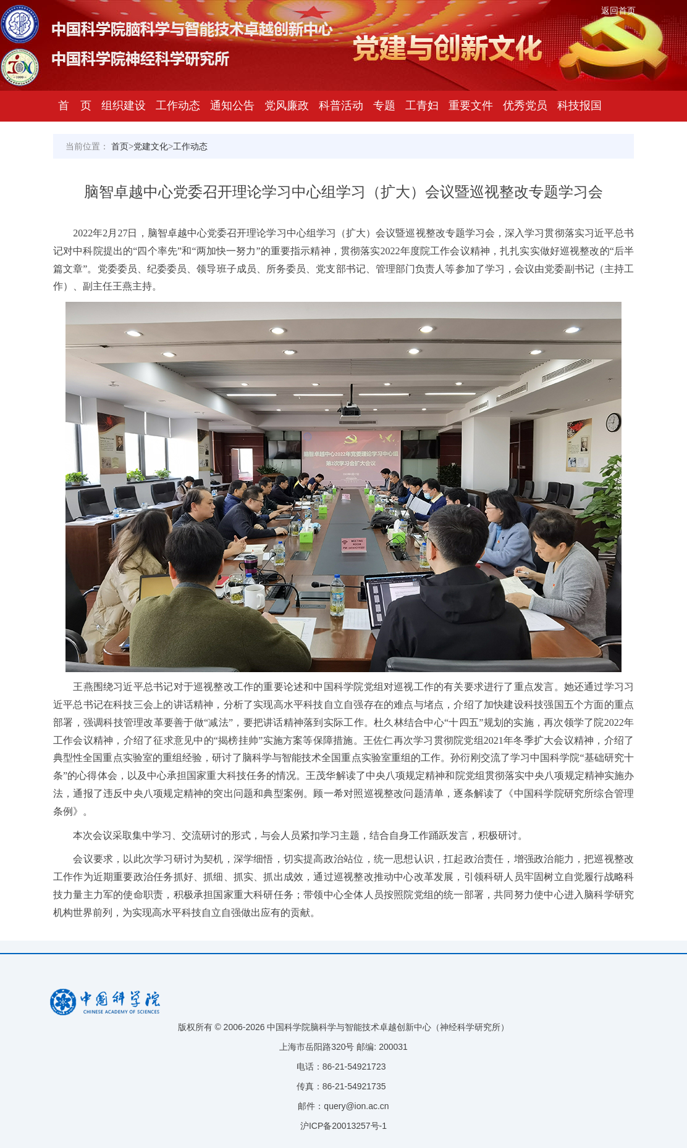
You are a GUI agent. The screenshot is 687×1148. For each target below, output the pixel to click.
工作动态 (178, 105)
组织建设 (123, 105)
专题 (384, 105)
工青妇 (422, 105)
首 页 (74, 105)
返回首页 (618, 10)
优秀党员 (525, 105)
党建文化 (150, 146)
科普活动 (341, 105)
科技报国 (579, 105)
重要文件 (471, 105)
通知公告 (232, 105)
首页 (120, 146)
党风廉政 (286, 105)
